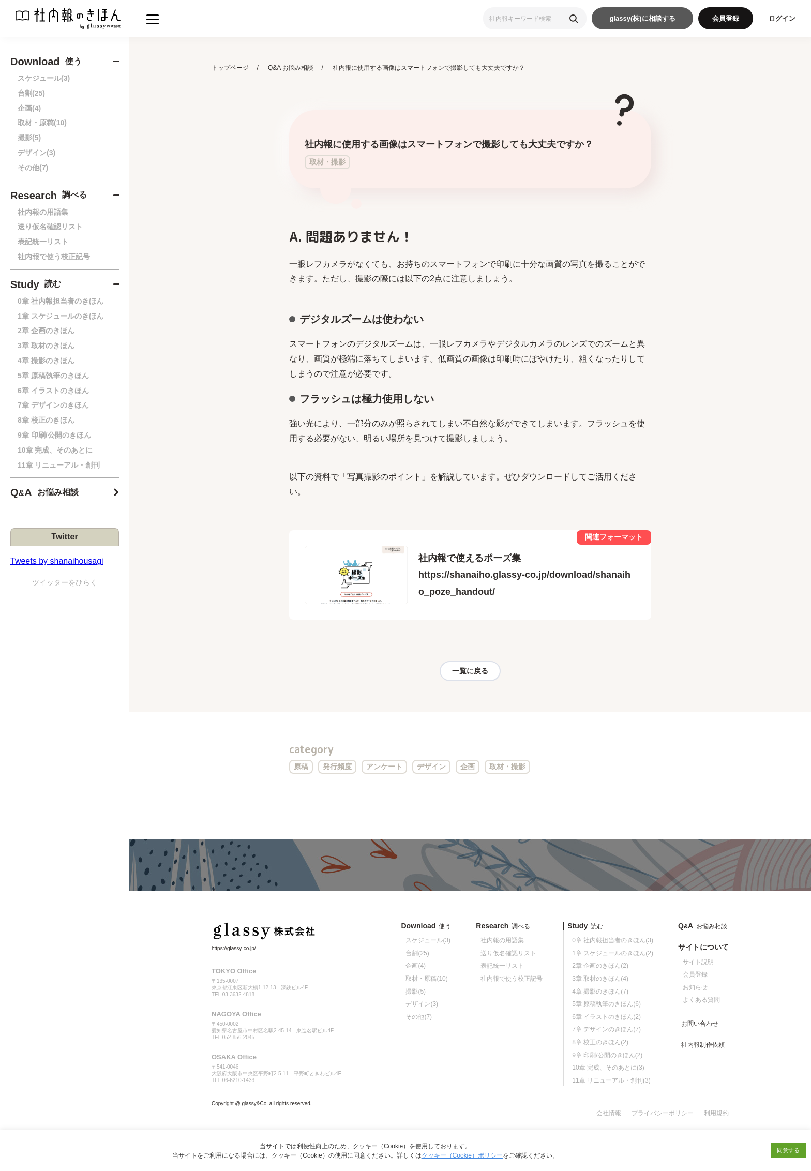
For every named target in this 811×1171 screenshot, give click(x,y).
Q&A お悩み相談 (290, 67)
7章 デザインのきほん (53, 405)
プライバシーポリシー (663, 1113)
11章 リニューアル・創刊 (59, 465)
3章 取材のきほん (46, 345)
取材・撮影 (507, 766)
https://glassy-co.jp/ (234, 948)
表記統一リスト (43, 241)
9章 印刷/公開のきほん (54, 435)
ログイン (782, 18)
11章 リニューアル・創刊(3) (611, 1080)
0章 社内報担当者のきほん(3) (612, 940)
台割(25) (31, 93)
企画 (467, 766)
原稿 (301, 766)
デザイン (431, 766)
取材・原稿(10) (42, 122)
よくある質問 (701, 999)
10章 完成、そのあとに (55, 450)
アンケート (384, 766)
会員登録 (725, 18)
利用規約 (716, 1113)
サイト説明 (698, 962)
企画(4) (29, 108)
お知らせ (695, 987)
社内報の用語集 (43, 212)
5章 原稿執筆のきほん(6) (606, 1004)
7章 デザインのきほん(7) (606, 1029)
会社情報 (608, 1113)
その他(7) (33, 167)
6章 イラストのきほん (53, 390)
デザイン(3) (36, 152)
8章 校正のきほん (46, 420)
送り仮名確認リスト (50, 226)
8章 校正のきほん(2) (600, 1042)
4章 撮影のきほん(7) (600, 991)
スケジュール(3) (44, 78)
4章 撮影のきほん (46, 360)
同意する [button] (788, 1150)
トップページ (230, 67)
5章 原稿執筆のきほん (53, 375)
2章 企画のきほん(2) (600, 965)
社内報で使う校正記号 (54, 256)
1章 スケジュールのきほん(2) (612, 953)
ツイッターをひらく (64, 582)
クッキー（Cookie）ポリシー (462, 1155)
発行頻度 (337, 766)
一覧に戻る (470, 671)
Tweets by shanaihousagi (56, 561)
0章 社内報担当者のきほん (60, 301)
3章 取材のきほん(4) (600, 978)
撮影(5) (29, 137)
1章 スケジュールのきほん (60, 316)
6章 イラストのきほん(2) (606, 1016)
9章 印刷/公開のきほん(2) (607, 1055)
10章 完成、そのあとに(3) (608, 1067)
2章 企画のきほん (46, 330)
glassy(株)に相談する (642, 18)
